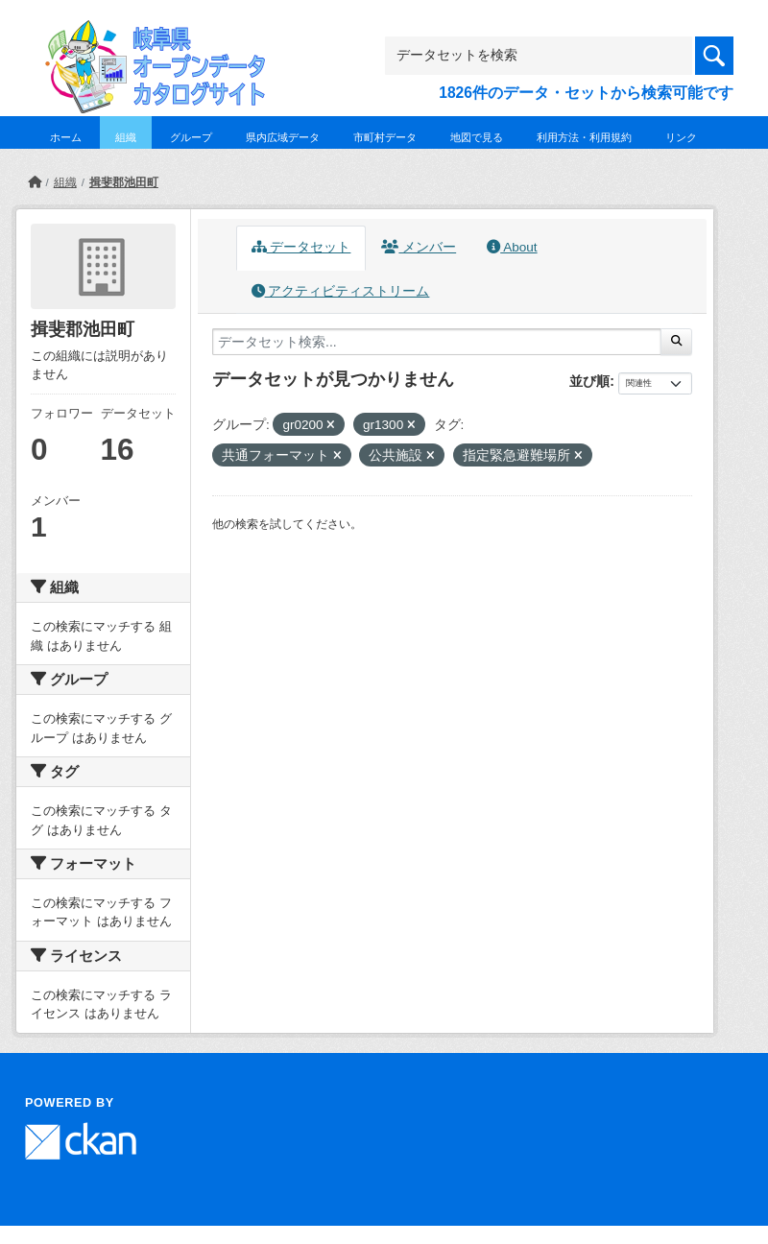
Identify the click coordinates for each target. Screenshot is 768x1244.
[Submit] (676, 341)
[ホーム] (34, 182)
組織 (125, 137)
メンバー (418, 247)
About (512, 247)
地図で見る (476, 137)
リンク (681, 137)
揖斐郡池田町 (123, 182)
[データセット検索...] (436, 341)
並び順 (589, 381)
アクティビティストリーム (341, 291)
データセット (301, 247)
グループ (191, 137)
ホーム (66, 137)
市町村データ (385, 137)
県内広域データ (283, 137)
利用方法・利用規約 (584, 137)
